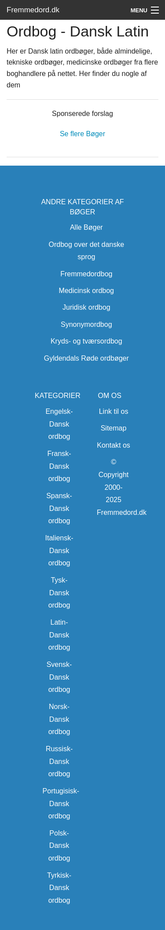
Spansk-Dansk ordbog (59, 508)
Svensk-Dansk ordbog (59, 677)
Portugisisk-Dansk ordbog (61, 803)
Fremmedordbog (86, 274)
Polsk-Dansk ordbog (59, 845)
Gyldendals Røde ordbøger (86, 358)
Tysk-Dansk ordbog (59, 592)
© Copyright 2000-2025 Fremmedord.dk (122, 487)
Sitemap (114, 428)
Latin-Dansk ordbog (59, 635)
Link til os (113, 411)
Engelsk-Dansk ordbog (59, 424)
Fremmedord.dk (33, 10)
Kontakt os (113, 445)
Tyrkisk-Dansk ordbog (59, 888)
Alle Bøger (86, 227)
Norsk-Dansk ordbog (59, 719)
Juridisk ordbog (86, 307)
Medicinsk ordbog (86, 290)
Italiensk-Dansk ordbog (59, 550)
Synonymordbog (86, 324)
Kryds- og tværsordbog (86, 341)
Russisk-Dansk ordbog (59, 761)
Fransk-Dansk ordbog (59, 466)
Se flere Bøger (82, 134)
